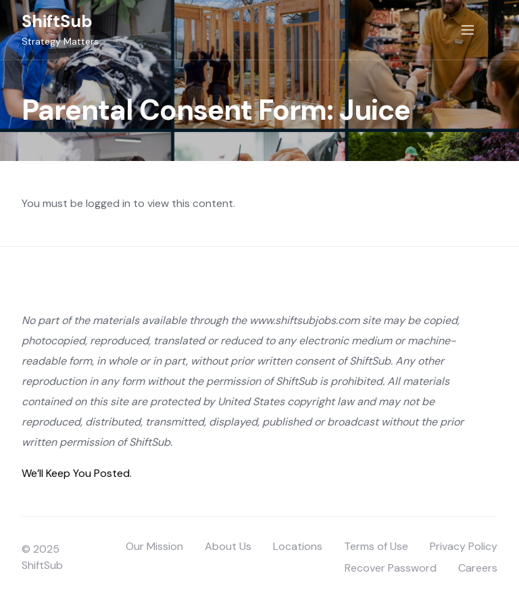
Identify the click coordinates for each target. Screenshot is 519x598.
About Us (228, 546)
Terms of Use (376, 546)
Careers (477, 568)
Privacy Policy (463, 546)
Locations (297, 546)
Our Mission (154, 546)
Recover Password (391, 568)
